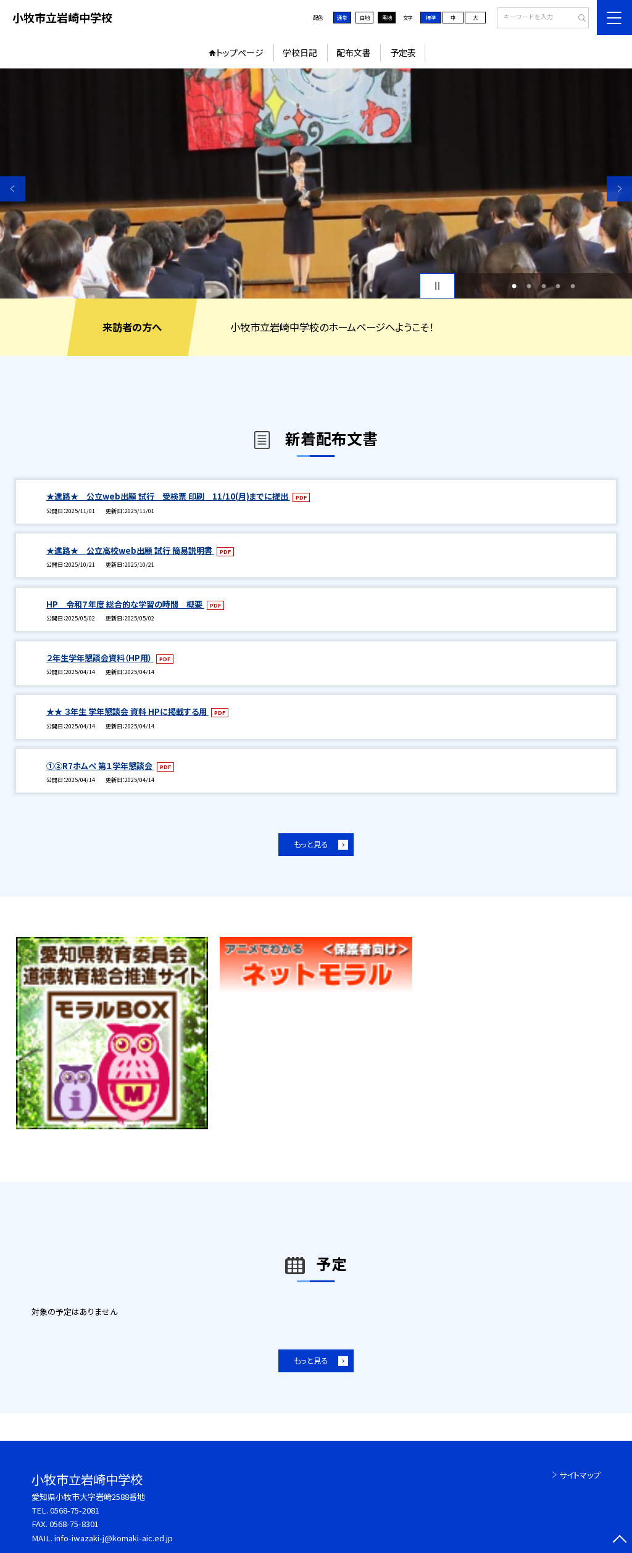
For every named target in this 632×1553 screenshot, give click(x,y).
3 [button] (543, 286)
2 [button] (528, 286)
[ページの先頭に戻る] (619, 1540)
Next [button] (619, 188)
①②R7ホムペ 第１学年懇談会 (100, 766)
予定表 (403, 52)
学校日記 (300, 52)
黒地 (387, 17)
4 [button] (557, 286)
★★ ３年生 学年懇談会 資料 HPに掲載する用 (127, 711)
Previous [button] (12, 188)
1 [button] (514, 286)
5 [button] (572, 286)
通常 (342, 17)
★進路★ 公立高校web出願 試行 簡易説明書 (130, 550)
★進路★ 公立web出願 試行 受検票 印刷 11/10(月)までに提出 (168, 496)
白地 (365, 17)
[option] (316, 183)
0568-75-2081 (74, 1510)
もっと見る (311, 844)
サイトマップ (580, 1475)
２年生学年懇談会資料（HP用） (100, 658)
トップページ (240, 52)
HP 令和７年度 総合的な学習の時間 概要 (125, 604)
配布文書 (353, 52)
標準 (431, 17)
